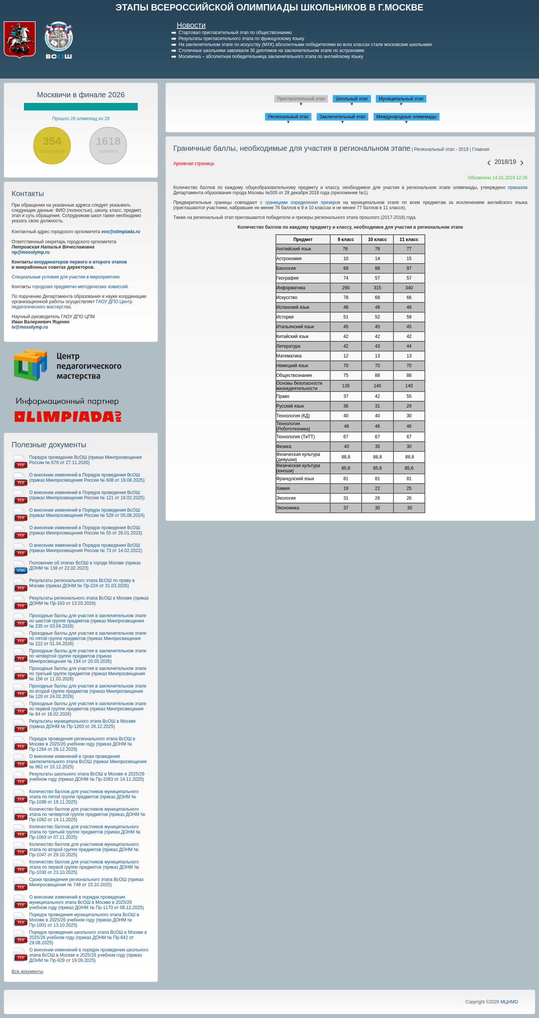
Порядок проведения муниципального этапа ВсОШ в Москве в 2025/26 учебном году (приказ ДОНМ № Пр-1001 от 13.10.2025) (84, 920)
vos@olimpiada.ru (120, 231)
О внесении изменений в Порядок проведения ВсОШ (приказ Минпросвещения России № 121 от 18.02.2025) (86, 495)
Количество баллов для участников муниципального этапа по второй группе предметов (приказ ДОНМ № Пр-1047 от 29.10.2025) (84, 849)
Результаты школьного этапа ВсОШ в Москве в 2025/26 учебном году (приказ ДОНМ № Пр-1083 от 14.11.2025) (86, 776)
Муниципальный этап (401, 98)
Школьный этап (352, 98)
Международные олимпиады (406, 116)
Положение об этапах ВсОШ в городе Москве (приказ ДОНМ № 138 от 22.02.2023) (85, 565)
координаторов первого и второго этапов (80, 262)
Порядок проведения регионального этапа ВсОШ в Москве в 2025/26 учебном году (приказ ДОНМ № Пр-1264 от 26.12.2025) (82, 744)
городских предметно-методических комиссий (80, 286)
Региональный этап (288, 116)
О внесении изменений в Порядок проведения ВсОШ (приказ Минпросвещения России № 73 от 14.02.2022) (85, 548)
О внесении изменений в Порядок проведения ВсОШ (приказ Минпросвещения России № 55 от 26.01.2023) (85, 530)
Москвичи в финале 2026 (81, 95)
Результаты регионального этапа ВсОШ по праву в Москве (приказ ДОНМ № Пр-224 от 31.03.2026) (82, 583)
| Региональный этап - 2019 (439, 149)
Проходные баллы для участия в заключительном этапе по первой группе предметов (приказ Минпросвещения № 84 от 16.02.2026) (87, 709)
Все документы (27, 971)
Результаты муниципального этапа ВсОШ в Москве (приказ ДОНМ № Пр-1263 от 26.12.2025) (82, 724)
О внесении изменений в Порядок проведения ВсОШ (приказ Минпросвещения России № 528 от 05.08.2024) (86, 513)
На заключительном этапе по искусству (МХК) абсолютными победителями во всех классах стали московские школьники (305, 44)
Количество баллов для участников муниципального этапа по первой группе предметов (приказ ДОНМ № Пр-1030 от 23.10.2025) (84, 867)
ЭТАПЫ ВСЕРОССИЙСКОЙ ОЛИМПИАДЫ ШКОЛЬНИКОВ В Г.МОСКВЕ (270, 7)
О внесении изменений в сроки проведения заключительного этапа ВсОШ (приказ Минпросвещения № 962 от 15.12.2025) (88, 761)
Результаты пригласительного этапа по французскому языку (241, 38)
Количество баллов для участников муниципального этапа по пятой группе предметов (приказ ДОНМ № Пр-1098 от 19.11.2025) (84, 797)
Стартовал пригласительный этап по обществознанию (235, 32)
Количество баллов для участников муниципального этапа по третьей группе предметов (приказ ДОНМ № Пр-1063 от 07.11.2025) (85, 832)
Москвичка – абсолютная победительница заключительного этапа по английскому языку (271, 56)
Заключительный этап (343, 116)
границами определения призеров (302, 202)
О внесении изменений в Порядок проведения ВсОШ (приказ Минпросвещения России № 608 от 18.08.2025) (86, 477)
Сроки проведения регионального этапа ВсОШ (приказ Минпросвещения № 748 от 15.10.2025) (86, 882)
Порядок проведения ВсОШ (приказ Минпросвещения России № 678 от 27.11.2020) (85, 460)
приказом (517, 187)
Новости (191, 25)
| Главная (479, 149)
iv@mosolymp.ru (30, 327)
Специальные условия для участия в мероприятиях (66, 277)
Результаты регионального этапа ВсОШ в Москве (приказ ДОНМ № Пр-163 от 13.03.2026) (89, 600)
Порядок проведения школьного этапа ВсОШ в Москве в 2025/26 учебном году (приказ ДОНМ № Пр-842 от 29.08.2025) (88, 937)
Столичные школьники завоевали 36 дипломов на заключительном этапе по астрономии (271, 50)
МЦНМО (509, 1002)
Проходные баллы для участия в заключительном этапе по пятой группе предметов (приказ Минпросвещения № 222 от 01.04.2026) (87, 638)
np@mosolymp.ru (31, 252)
